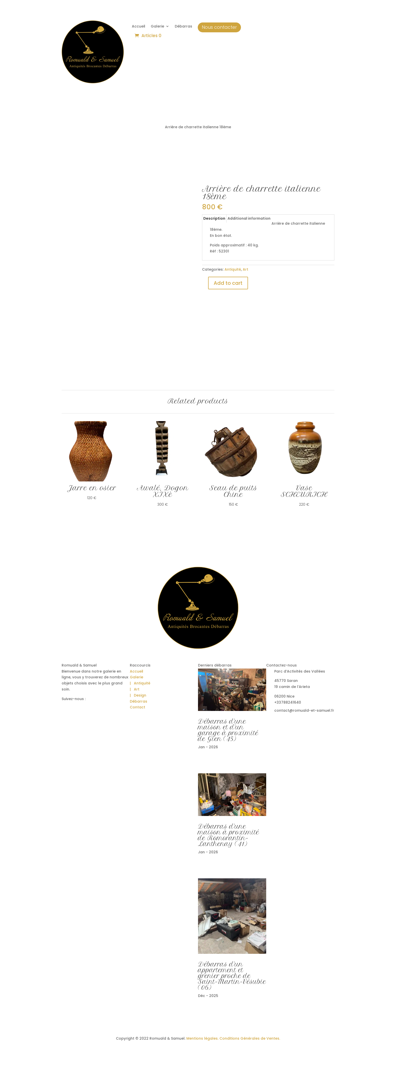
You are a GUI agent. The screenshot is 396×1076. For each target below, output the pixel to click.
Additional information (249, 218)
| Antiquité (140, 683)
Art (245, 269)
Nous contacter (219, 27)
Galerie (157, 26)
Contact (137, 707)
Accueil (138, 26)
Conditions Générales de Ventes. (249, 1038)
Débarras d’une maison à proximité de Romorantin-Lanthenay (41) (228, 835)
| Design (138, 695)
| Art (134, 689)
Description (214, 218)
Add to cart (228, 283)
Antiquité (233, 269)
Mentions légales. (202, 1038)
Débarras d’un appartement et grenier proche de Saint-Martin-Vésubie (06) (232, 976)
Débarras (183, 26)
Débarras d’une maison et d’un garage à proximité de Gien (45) (228, 730)
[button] (10, 1066)
